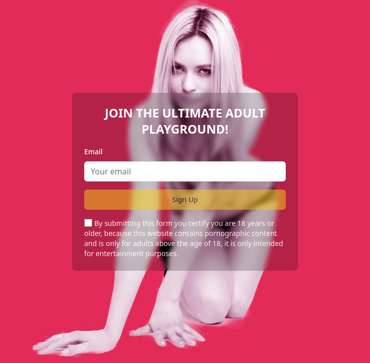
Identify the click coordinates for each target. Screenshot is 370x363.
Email (93, 151)
